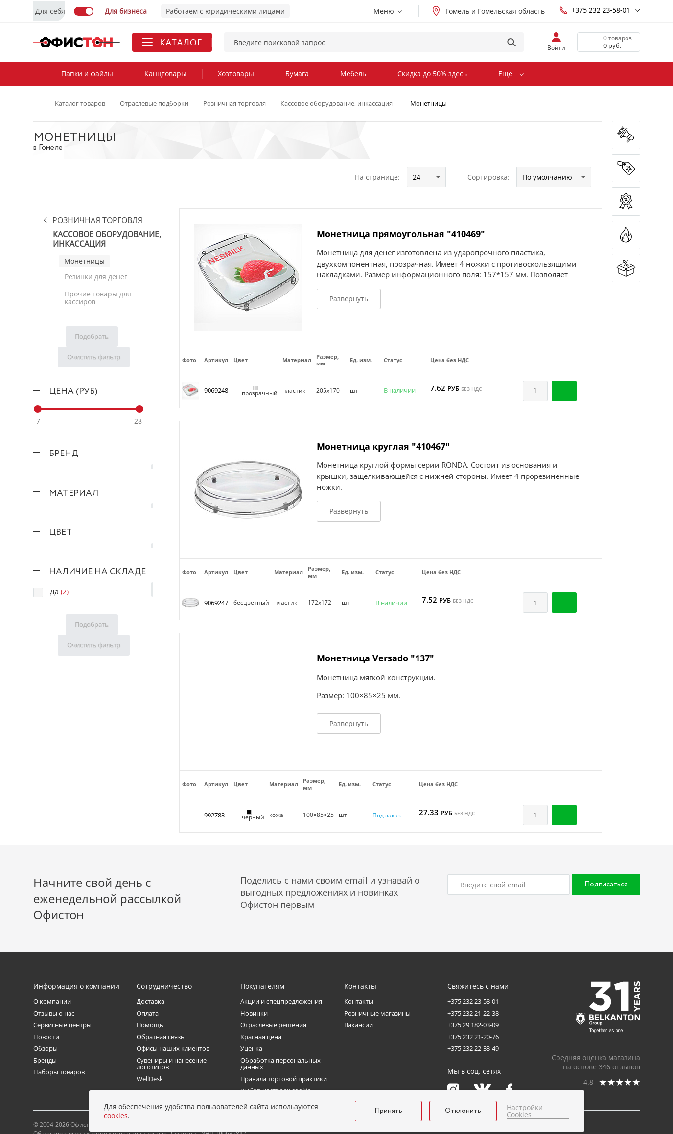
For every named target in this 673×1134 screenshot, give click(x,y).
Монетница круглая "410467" (383, 446)
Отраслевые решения (273, 1024)
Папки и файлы (87, 73)
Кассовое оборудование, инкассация (107, 239)
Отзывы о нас (53, 1013)
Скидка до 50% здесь (432, 73)
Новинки (254, 1013)
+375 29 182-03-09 (473, 1024)
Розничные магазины (377, 1013)
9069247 (216, 602)
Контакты (358, 1001)
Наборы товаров (59, 1071)
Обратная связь (161, 1036)
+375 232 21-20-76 (473, 1036)
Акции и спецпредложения (281, 1001)
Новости (46, 1036)
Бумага (297, 73)
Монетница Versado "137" (375, 658)
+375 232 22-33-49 (473, 1048)
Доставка (150, 1001)
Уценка (251, 1048)
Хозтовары (236, 73)
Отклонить (463, 1111)
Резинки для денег (95, 275)
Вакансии (358, 1024)
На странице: (377, 176)
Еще (505, 73)
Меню (383, 11)
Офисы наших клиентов (173, 1048)
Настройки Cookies (525, 1111)
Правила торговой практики (283, 1078)
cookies (116, 1115)
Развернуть (348, 298)
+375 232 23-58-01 (594, 10)
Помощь (150, 1024)
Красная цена (260, 1036)
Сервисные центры (62, 1024)
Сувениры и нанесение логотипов (172, 1063)
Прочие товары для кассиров (97, 294)
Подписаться (605, 884)
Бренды (45, 1060)
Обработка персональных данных (280, 1063)
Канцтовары (165, 73)
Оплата (148, 1013)
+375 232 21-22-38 (473, 1013)
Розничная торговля (97, 220)
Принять (388, 1111)
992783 (214, 815)
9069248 (216, 390)
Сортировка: (488, 176)
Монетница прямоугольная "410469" (401, 234)
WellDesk (150, 1078)
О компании (52, 1001)
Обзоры (45, 1048)
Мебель (353, 73)
